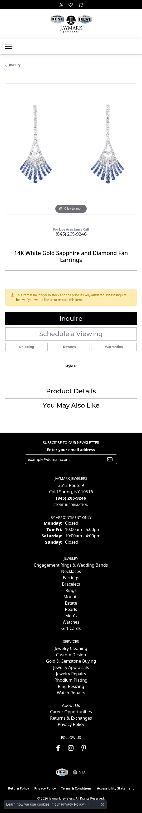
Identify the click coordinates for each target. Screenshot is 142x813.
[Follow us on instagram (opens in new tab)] (70, 748)
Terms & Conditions (76, 788)
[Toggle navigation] (8, 46)
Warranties (114, 347)
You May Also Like (71, 405)
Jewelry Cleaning (71, 648)
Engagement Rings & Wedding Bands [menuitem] (71, 565)
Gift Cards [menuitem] (71, 628)
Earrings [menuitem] (71, 578)
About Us (71, 705)
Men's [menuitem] (71, 616)
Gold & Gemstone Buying (71, 661)
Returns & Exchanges (71, 718)
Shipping (26, 347)
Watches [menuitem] (71, 622)
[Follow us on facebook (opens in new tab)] (58, 748)
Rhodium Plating (71, 680)
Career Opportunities (71, 712)
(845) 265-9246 (71, 234)
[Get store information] (71, 505)
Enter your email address (71, 449)
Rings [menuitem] (71, 590)
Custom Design (71, 655)
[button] (61, 4)
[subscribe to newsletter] (110, 459)
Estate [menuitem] (71, 603)
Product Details (71, 391)
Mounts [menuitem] (71, 597)
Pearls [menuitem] (71, 609)
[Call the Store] (71, 498)
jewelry (15, 65)
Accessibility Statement (115, 788)
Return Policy (18, 788)
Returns (69, 347)
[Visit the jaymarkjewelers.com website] (62, 772)
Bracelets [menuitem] (71, 584)
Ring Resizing (71, 686)
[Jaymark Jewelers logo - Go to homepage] (71, 24)
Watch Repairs (71, 693)
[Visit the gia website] (79, 772)
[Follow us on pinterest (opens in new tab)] (84, 748)
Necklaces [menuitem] (71, 571)
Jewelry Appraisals (71, 667)
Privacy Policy (71, 724)
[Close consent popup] (102, 804)
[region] (71, 149)
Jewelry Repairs (71, 674)
